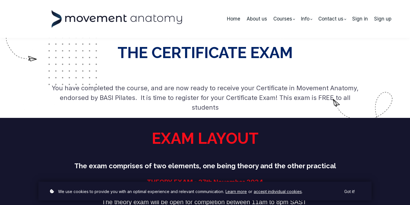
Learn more (236, 191)
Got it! (349, 191)
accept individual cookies (278, 191)
